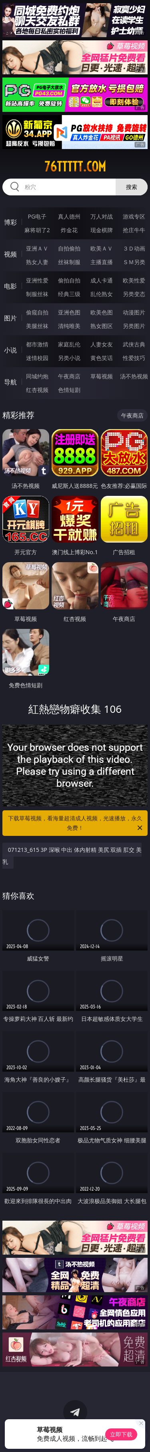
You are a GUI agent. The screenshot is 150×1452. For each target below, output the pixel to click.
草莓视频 (101, 376)
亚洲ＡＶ (37, 248)
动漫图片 (134, 312)
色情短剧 (69, 390)
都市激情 (37, 344)
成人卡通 (101, 280)
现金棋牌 (101, 230)
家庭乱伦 (69, 344)
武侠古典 (134, 344)
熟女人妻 (37, 262)
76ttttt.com (75, 167)
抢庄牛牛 (134, 230)
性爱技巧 (134, 358)
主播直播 (101, 262)
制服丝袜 (37, 294)
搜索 (131, 187)
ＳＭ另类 (134, 262)
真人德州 (69, 216)
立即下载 (121, 1434)
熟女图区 (101, 326)
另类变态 (134, 294)
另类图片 (134, 326)
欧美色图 (101, 312)
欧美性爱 (134, 280)
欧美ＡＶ (101, 248)
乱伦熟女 (101, 294)
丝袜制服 (69, 262)
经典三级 (69, 294)
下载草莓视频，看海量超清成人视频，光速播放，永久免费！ (76, 823)
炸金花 (69, 230)
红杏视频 (37, 390)
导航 (10, 382)
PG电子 (37, 216)
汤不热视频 (134, 376)
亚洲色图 (69, 312)
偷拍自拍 (69, 280)
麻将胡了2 (37, 230)
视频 (10, 254)
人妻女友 (101, 344)
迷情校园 (37, 358)
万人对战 (101, 216)
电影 (10, 286)
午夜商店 (69, 376)
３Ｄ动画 (134, 248)
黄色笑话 (101, 358)
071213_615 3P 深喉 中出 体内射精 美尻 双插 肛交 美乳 (72, 855)
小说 (10, 350)
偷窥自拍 (37, 312)
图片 (10, 318)
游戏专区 (134, 216)
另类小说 (69, 358)
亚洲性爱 (37, 280)
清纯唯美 (69, 326)
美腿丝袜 (37, 326)
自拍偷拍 (69, 248)
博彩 (10, 222)
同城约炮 (37, 376)
